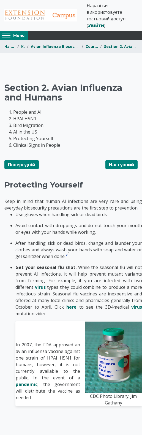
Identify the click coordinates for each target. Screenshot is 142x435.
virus (40, 287)
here (71, 307)
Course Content (92, 46)
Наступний (121, 165)
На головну (9, 46)
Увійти (96, 25)
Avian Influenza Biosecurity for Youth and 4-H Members (55, 46)
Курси (23, 46)
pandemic (26, 384)
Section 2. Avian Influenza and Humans (121, 46)
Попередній (21, 165)
